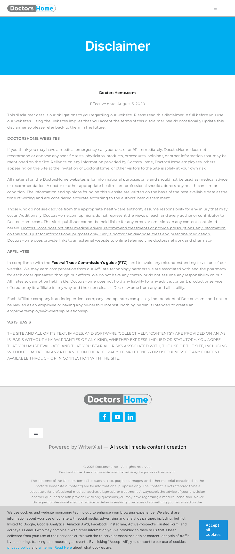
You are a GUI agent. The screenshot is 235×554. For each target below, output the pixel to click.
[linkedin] (130, 417)
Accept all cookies (213, 530)
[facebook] (104, 417)
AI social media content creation (148, 447)
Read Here (63, 547)
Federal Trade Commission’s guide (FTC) (89, 262)
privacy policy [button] (18, 547)
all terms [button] (46, 547)
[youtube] (117, 417)
